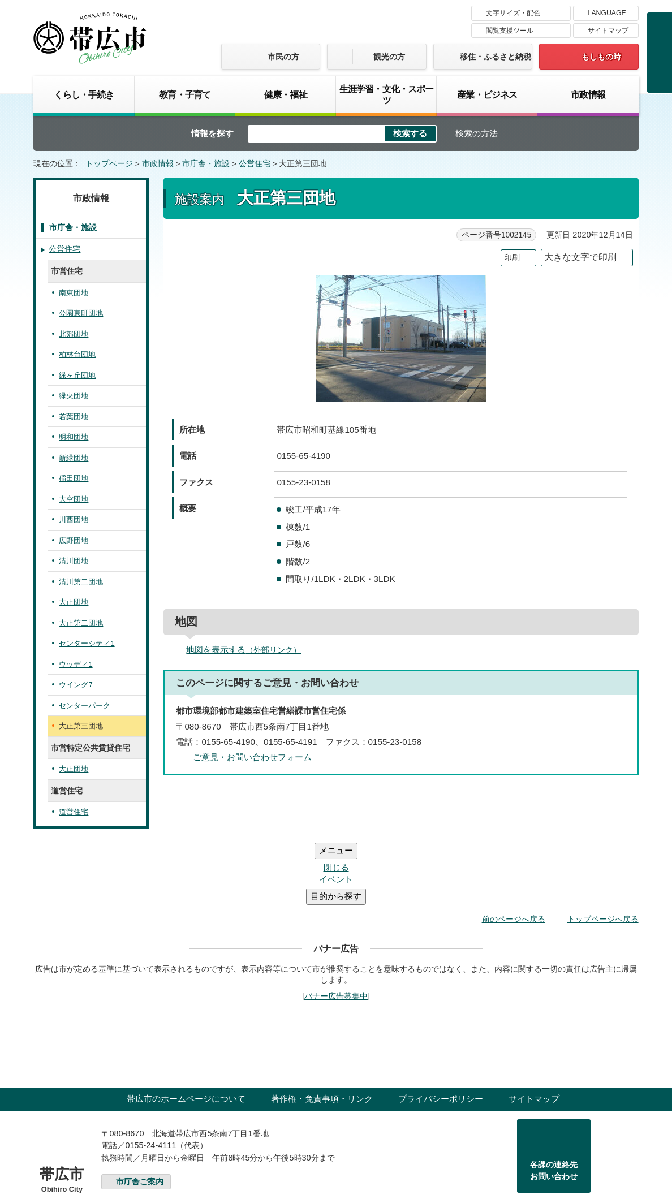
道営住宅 (73, 812)
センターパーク (84, 705)
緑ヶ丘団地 (77, 375)
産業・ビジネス (487, 94)
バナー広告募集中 (336, 928)
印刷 (512, 257)
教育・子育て (184, 94)
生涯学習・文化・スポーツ (386, 94)
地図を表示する (248, 649)
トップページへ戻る (603, 851)
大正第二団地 (81, 623)
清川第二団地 (81, 581)
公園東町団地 (81, 313)
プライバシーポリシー (440, 1031)
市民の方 (283, 56)
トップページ (109, 163)
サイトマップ (608, 30)
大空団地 (73, 499)
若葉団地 (73, 416)
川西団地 (73, 519)
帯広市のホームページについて (186, 1031)
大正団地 (73, 602)
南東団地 (73, 292)
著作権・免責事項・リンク (322, 1031)
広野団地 (73, 540)
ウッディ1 (75, 664)
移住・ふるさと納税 (495, 56)
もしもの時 (601, 56)
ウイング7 (75, 684)
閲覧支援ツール (509, 30)
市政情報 (588, 94)
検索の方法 (476, 133)
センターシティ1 (86, 643)
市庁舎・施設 (206, 163)
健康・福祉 (285, 94)
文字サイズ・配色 (513, 13)
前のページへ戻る (513, 851)
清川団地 (73, 561)
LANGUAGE (607, 13)
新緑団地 (73, 458)
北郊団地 (73, 334)
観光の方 (389, 56)
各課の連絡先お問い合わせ (554, 1103)
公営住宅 (254, 163)
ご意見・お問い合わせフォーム (252, 757)
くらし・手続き (84, 94)
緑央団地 (73, 395)
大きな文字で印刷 (580, 257)
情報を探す (212, 133)
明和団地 (73, 437)
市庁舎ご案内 (139, 1114)
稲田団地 (73, 478)
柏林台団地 (77, 354)
